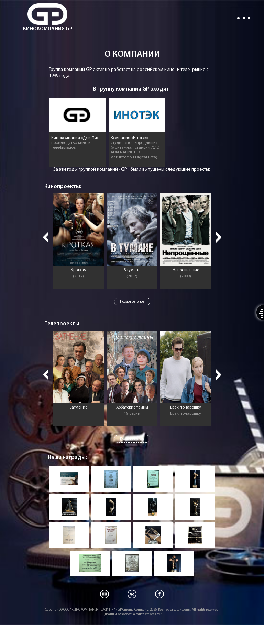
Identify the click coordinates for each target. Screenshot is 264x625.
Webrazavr (153, 614)
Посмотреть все (132, 302)
